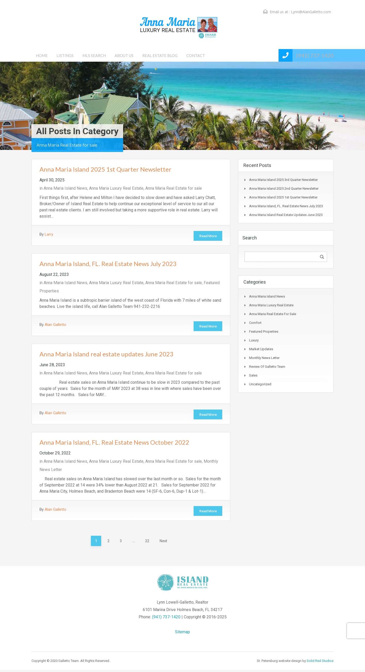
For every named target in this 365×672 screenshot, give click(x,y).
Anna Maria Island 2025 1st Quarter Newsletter (105, 169)
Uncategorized (260, 384)
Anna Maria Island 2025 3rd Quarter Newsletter (283, 180)
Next (163, 543)
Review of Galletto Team (267, 367)
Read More (206, 236)
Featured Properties (263, 331)
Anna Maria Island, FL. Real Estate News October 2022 (114, 443)
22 (147, 543)
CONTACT (195, 55)
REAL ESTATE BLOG (160, 55)
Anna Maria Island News (65, 188)
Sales (253, 375)
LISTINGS (65, 55)
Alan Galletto (55, 325)
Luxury (254, 340)
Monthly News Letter (264, 358)
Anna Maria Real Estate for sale (173, 188)
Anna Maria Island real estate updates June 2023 (106, 355)
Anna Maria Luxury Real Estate (116, 188)
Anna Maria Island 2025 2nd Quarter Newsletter (284, 188)
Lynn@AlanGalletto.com (311, 11)
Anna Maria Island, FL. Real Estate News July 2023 (108, 264)
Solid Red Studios (320, 663)
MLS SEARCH (94, 55)
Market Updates (261, 349)
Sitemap (182, 633)
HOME (42, 55)
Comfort (255, 323)
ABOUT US (124, 55)
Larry (49, 234)
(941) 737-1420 (315, 55)
